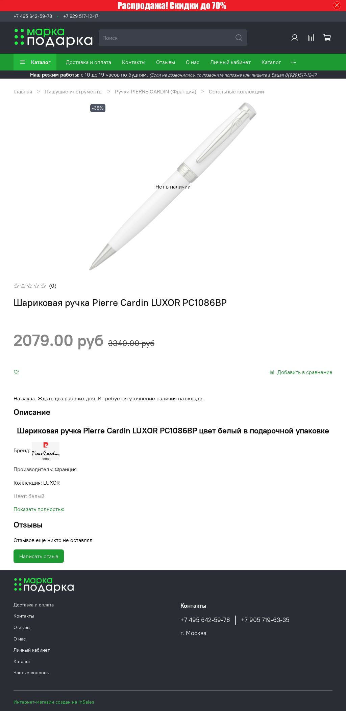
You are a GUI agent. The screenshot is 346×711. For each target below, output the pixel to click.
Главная (23, 91)
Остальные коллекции (236, 91)
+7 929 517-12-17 (80, 16)
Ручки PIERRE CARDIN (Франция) (155, 91)
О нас (192, 62)
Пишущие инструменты (73, 91)
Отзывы (165, 62)
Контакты (133, 62)
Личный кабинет (230, 62)
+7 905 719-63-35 (265, 620)
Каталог (35, 62)
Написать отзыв (38, 556)
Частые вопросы (32, 673)
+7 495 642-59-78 (33, 16)
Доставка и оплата (88, 62)
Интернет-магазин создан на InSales (54, 702)
